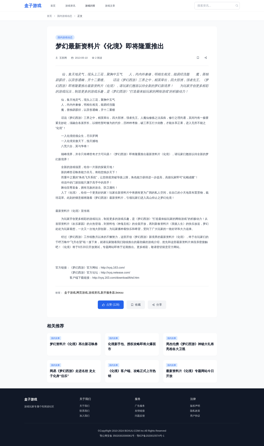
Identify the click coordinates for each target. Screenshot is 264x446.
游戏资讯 (70, 5)
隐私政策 (195, 410)
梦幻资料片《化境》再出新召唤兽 (74, 344)
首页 (52, 5)
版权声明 (195, 405)
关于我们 (84, 405)
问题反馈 (140, 415)
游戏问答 (90, 5)
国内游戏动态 (64, 16)
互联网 (63, 57)
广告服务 (140, 405)
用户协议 (195, 415)
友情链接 (140, 410)
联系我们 (84, 410)
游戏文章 (110, 5)
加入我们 (84, 415)
